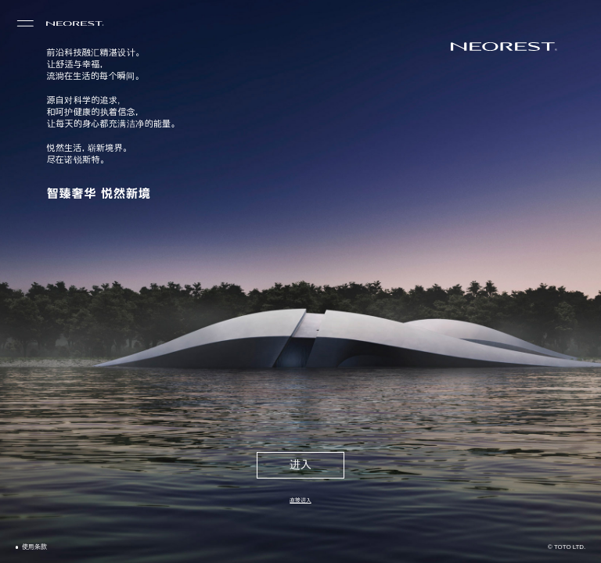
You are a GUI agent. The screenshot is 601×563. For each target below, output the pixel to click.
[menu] (25, 24)
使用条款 (34, 546)
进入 (300, 465)
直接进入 (300, 500)
